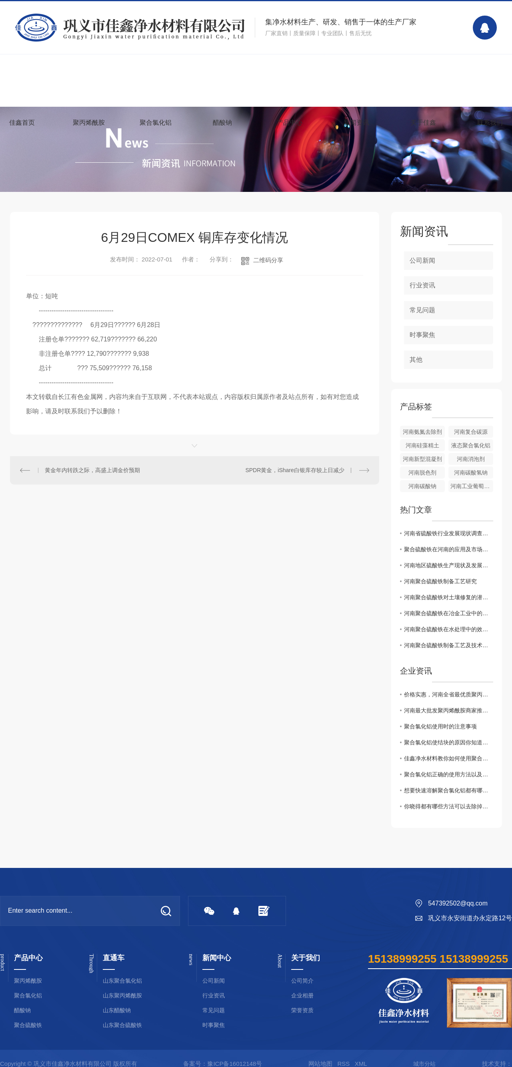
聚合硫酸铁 (28, 1025)
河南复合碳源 (471, 432)
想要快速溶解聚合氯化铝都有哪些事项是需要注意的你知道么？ (448, 790)
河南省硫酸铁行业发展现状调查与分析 (448, 533)
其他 (416, 359)
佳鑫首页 (22, 122)
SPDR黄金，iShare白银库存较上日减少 (294, 470)
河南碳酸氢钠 (471, 472)
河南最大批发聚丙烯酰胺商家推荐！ (448, 710)
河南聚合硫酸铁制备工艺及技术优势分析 (448, 645)
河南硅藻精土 (422, 445)
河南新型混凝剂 (422, 459)
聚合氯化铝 (156, 122)
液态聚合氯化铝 (470, 445)
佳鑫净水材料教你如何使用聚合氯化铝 (448, 758)
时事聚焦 (422, 334)
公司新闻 (422, 260)
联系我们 (490, 122)
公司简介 (302, 981)
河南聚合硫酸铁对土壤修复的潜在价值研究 (448, 597)
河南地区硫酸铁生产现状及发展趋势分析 (448, 565)
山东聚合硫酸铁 (122, 1025)
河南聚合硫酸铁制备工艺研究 (440, 581)
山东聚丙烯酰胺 (122, 996)
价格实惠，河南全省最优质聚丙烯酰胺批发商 (448, 694)
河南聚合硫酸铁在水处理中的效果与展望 (448, 629)
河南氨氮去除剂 (422, 432)
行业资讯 (422, 285)
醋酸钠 (222, 122)
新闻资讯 (356, 122)
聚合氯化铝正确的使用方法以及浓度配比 (448, 774)
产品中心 (289, 122)
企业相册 (302, 996)
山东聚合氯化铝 (122, 981)
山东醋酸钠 (117, 1010)
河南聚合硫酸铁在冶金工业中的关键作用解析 (448, 613)
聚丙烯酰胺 (89, 122)
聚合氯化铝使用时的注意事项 (440, 726)
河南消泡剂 (471, 459)
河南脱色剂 (422, 472)
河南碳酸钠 (422, 486)
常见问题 (422, 310)
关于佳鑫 (423, 122)
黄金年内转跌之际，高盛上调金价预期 (92, 470)
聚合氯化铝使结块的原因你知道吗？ (448, 742)
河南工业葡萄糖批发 (471, 486)
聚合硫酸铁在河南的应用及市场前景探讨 (448, 549)
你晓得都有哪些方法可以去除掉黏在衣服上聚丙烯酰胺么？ (448, 806)
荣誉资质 (302, 1010)
